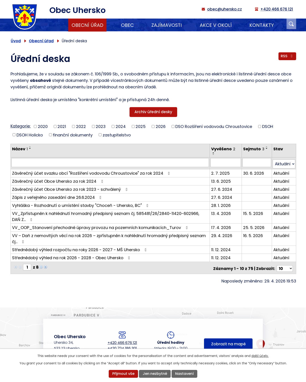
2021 (61, 126)
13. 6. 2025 (221, 179)
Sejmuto (254, 149)
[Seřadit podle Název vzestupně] (30, 147)
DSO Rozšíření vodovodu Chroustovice (213, 126)
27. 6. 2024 (222, 187)
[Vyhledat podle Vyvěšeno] (226, 162)
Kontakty (261, 25)
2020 (43, 126)
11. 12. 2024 (221, 248)
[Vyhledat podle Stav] (284, 162)
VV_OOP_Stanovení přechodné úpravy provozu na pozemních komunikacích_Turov (100, 226)
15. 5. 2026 (254, 211)
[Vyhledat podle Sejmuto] (257, 162)
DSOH (267, 126)
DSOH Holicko (30, 135)
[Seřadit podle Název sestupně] (30, 148)
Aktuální (281, 171)
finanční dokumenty (73, 135)
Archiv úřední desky (153, 112)
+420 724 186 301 (122, 345)
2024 (121, 126)
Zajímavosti (166, 25)
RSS (287, 57)
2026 (161, 126)
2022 (81, 126)
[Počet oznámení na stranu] (285, 265)
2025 (141, 126)
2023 (101, 126)
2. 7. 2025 (221, 171)
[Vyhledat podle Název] (110, 162)
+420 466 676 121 (122, 339)
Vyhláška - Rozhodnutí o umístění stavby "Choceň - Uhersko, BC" (81, 203)
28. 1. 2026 (221, 203)
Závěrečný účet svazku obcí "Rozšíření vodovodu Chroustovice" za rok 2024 (92, 171)
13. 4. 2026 (221, 211)
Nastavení (184, 373)
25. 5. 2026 (254, 226)
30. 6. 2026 (254, 171)
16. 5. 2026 (253, 234)
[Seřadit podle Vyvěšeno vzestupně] (214, 153)
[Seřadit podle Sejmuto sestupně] (267, 148)
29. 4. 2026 (222, 234)
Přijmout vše (123, 373)
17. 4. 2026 (221, 226)
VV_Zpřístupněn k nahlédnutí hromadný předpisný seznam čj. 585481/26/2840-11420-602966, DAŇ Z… (110, 215)
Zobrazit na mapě (228, 342)
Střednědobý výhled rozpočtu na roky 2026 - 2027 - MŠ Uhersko (80, 248)
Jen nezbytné (155, 373)
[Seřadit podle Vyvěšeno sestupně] (214, 154)
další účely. (260, 356)
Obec (127, 25)
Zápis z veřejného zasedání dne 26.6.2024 (57, 195)
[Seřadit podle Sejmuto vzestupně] (267, 147)
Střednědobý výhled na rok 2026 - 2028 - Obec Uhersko (72, 256)
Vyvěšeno (224, 149)
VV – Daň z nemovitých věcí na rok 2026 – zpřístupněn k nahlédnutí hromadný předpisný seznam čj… (109, 237)
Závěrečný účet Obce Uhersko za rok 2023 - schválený (70, 187)
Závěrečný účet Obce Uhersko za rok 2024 (58, 179)
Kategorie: (21, 126)
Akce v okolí (216, 25)
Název (20, 149)
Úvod (50, 25)
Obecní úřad (87, 25)
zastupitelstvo (117, 135)
